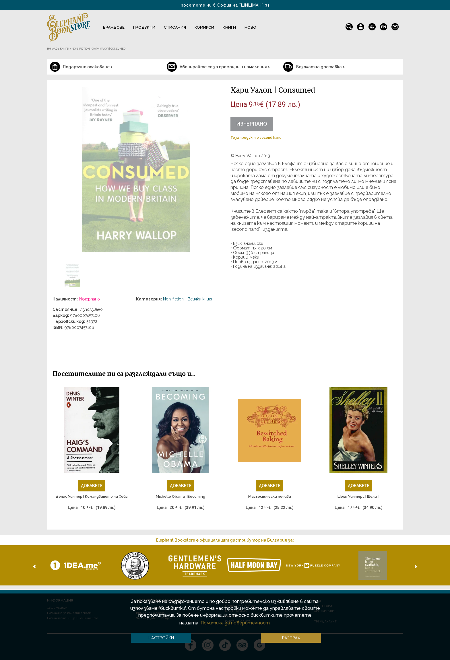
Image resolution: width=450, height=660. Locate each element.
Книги (229, 27)
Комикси (204, 27)
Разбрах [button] (291, 637)
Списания (175, 27)
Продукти (144, 27)
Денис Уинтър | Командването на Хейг (92, 496)
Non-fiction (173, 299)
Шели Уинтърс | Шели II (358, 496)
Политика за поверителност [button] (235, 623)
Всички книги (200, 299)
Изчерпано (251, 124)
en (383, 25)
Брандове (114, 27)
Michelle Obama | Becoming (180, 496)
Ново (250, 27)
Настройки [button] (161, 637)
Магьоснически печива (269, 496)
